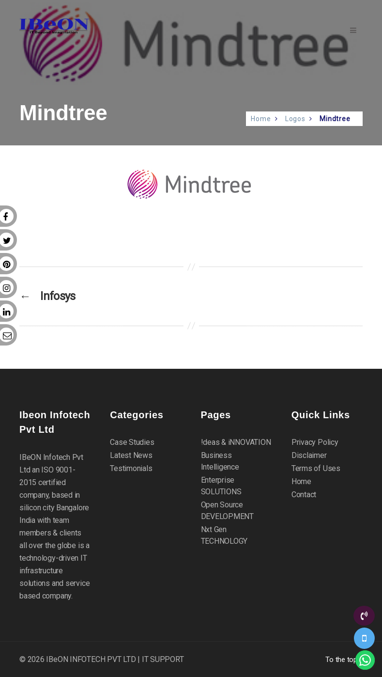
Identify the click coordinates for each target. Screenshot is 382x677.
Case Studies (132, 442)
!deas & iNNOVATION (236, 442)
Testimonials (131, 468)
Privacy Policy (314, 442)
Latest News (131, 455)
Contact (303, 494)
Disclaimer (309, 455)
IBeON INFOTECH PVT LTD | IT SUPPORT (114, 659)
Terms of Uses (315, 468)
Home (261, 119)
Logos (295, 119)
